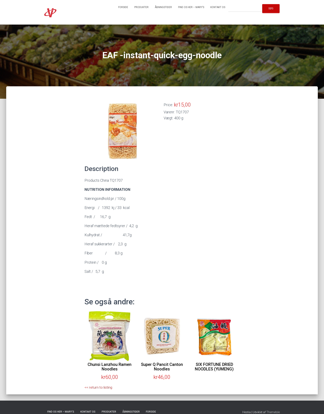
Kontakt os (217, 7)
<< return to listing (99, 387)
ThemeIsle (273, 412)
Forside (123, 7)
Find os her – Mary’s (191, 7)
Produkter (141, 7)
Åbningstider (163, 7)
